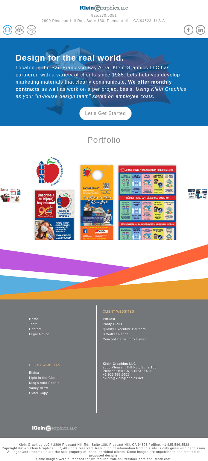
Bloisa (34, 372)
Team (33, 324)
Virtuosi (109, 319)
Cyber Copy (38, 393)
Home (33, 319)
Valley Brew (38, 388)
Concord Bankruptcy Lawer (124, 339)
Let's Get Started (105, 113)
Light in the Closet (44, 377)
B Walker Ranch (115, 334)
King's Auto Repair (44, 383)
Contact (35, 329)
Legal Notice (39, 334)
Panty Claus (112, 324)
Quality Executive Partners (124, 329)
